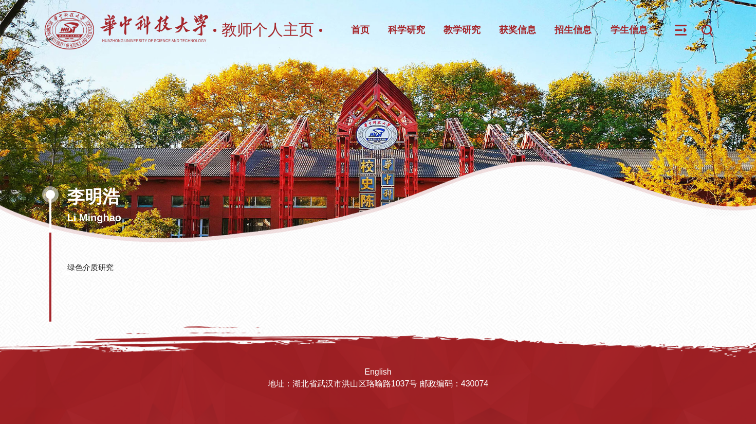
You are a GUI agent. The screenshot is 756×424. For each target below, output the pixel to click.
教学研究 (462, 30)
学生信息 (629, 30)
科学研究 (406, 30)
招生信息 (573, 30)
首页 (360, 30)
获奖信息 (517, 30)
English (377, 371)
